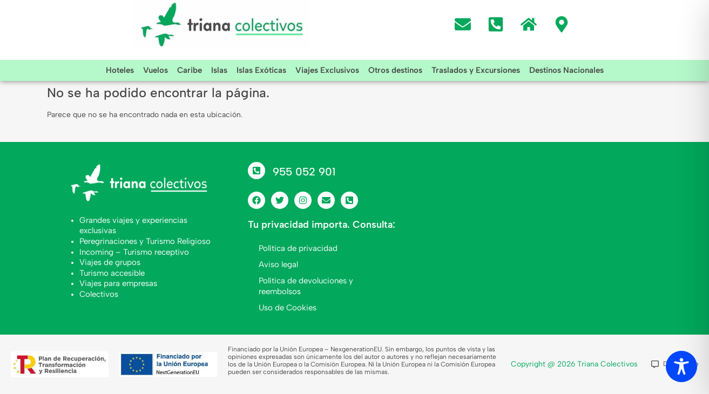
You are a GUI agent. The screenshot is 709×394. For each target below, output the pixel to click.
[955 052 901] (256, 170)
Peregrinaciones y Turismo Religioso (145, 241)
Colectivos (98, 294)
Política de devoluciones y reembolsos (306, 286)
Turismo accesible (112, 273)
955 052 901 (304, 171)
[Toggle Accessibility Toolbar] (681, 366)
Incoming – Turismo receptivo (134, 252)
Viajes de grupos (109, 262)
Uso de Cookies (287, 308)
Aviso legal (278, 264)
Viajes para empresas (118, 283)
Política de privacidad (298, 248)
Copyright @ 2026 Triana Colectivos (574, 364)
